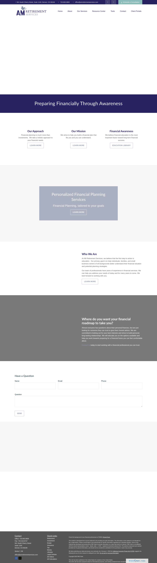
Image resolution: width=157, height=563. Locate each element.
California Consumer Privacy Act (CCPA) (123, 551)
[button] (60, 11)
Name (17, 381)
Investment (51, 541)
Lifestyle (50, 552)
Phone (103, 381)
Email (60, 381)
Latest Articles (52, 554)
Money (49, 550)
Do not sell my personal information (109, 553)
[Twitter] (107, 2)
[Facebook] (113, 2)
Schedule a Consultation (130, 2)
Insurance (50, 545)
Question (18, 394)
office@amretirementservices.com (85, 2)
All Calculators (52, 559)
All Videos (50, 557)
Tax (48, 547)
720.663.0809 (63, 2)
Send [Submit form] (19, 413)
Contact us (86, 345)
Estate (49, 543)
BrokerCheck (106, 537)
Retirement (51, 538)
